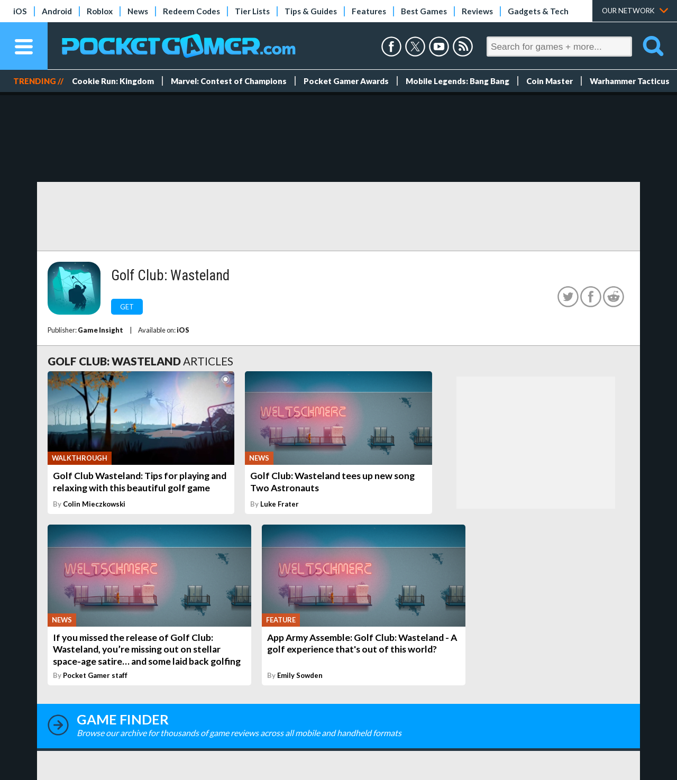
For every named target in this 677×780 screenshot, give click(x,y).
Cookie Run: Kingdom (113, 81)
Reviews (477, 11)
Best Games (424, 11)
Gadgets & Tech (538, 11)
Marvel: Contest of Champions (229, 81)
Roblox (100, 11)
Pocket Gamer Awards (346, 81)
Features (369, 11)
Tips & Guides (311, 11)
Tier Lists (252, 11)
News (137, 11)
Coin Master (549, 81)
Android (57, 11)
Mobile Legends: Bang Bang (457, 81)
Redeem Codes (191, 11)
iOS (20, 11)
